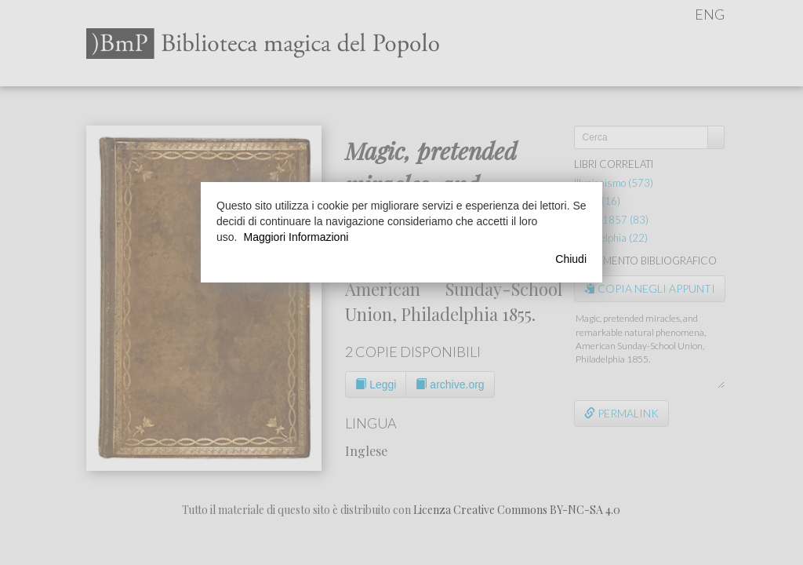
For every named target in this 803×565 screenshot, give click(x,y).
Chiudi (571, 259)
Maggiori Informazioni (295, 237)
